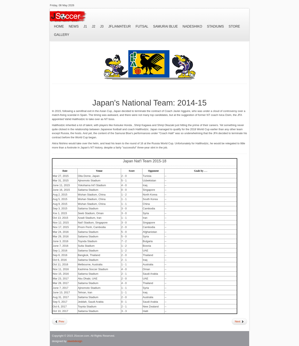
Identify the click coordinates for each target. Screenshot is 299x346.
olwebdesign (74, 341)
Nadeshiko (192, 26)
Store (234, 26)
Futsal (142, 26)
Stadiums (215, 26)
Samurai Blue (165, 26)
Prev (59, 321)
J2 (93, 26)
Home (59, 26)
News (74, 26)
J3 (102, 26)
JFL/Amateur (119, 26)
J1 (85, 26)
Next (239, 321)
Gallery (61, 34)
